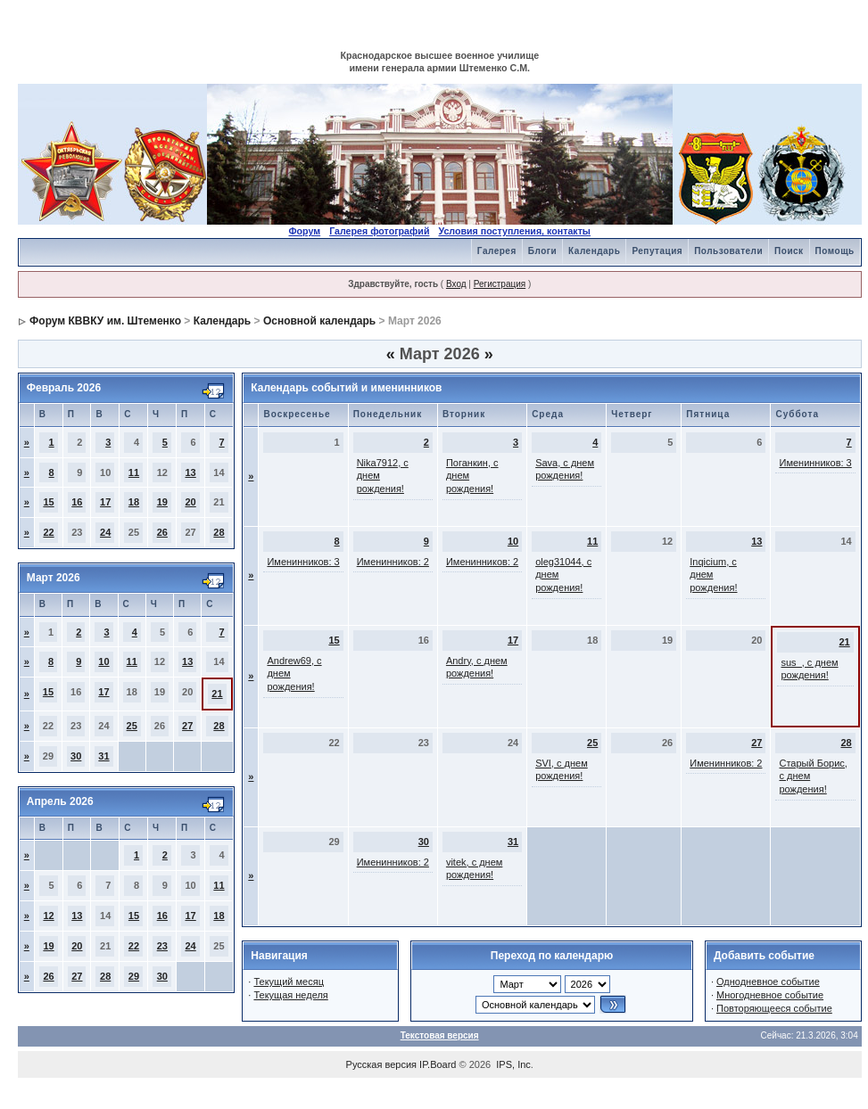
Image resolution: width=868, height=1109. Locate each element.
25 (132, 725)
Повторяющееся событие (774, 1008)
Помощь (835, 251)
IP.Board (437, 1064)
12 (48, 915)
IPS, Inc (513, 1064)
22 (48, 532)
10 (103, 661)
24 (105, 532)
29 (133, 976)
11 (133, 472)
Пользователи (728, 251)
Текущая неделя (290, 995)
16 (76, 502)
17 (105, 502)
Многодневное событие (769, 995)
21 (216, 693)
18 (133, 502)
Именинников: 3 (815, 462)
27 (187, 725)
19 (162, 502)
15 (48, 502)
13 (190, 472)
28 (218, 532)
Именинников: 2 (393, 561)
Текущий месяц (288, 981)
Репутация (657, 251)
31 (103, 756)
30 (75, 756)
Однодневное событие (768, 981)
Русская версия (381, 1064)
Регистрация (499, 284)
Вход (456, 284)
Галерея (497, 251)
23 (162, 946)
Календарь (594, 251)
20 (190, 502)
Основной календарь (319, 321)
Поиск (789, 251)
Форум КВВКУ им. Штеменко (105, 321)
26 (162, 532)
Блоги (542, 251)
